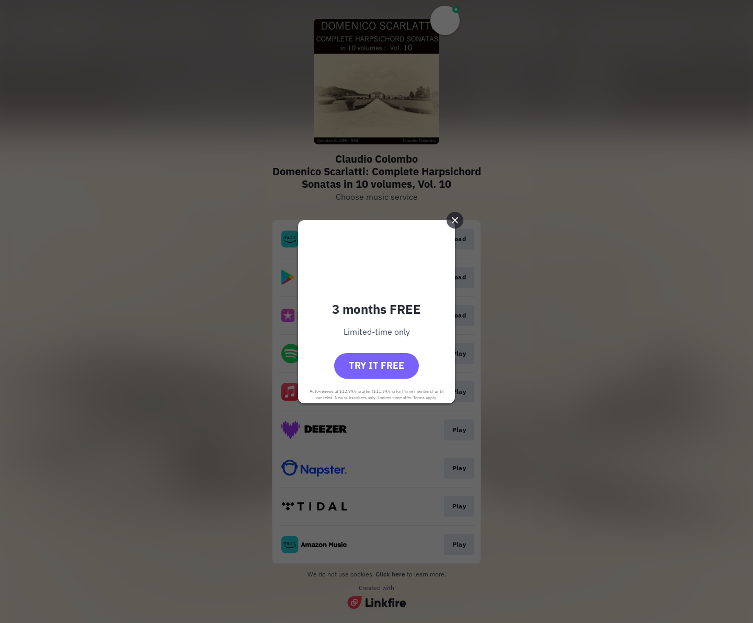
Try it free (376, 365)
